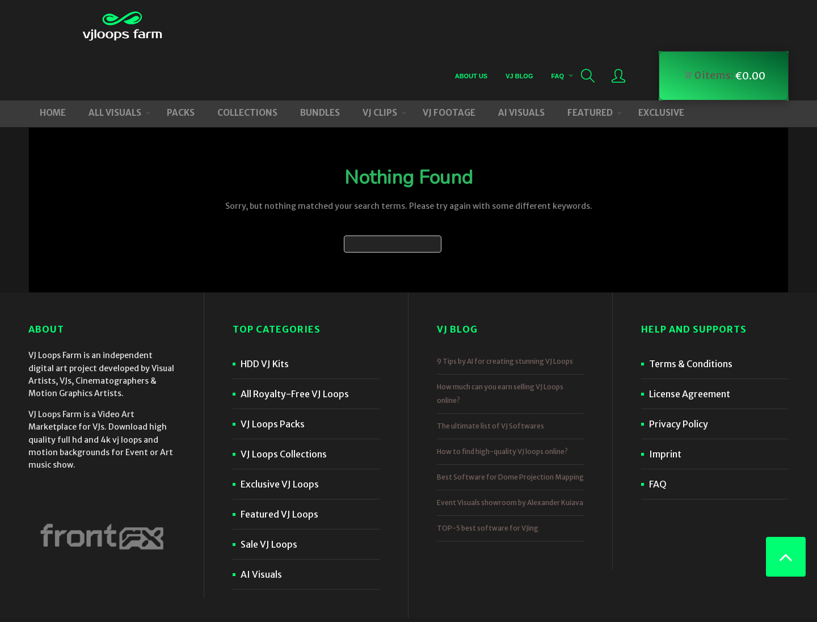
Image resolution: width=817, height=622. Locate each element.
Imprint (665, 404)
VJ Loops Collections (284, 404)
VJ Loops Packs (273, 374)
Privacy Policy (678, 374)
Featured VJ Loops (279, 464)
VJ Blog (518, 25)
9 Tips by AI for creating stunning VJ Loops (505, 312)
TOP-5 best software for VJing (487, 478)
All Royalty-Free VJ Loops (295, 344)
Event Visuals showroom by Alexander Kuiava (510, 453)
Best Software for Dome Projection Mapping (510, 427)
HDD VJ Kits (265, 314)
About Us (470, 25)
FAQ (556, 25)
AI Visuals (261, 525)
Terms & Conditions (690, 314)
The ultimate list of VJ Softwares (490, 376)
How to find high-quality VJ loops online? (502, 402)
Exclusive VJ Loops (280, 434)
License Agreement (689, 344)
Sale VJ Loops (269, 495)
